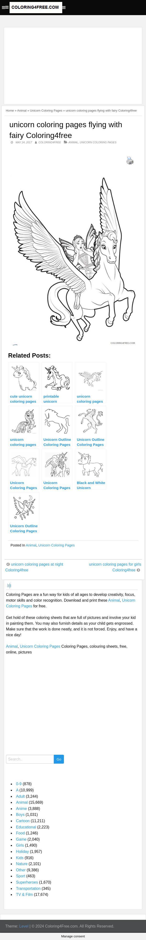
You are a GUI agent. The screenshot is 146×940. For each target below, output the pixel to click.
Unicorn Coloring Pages (46, 110)
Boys (20, 815)
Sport (20, 876)
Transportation (28, 888)
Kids (19, 858)
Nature (22, 864)
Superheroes (27, 882)
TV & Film (24, 894)
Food (20, 833)
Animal (22, 110)
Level (23, 926)
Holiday (22, 852)
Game (21, 839)
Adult (20, 796)
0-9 (19, 784)
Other (21, 870)
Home (10, 110)
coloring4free (50, 142)
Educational (26, 827)
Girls (20, 845)
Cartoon (23, 821)
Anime (21, 809)
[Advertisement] (72, 62)
